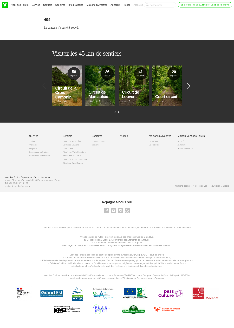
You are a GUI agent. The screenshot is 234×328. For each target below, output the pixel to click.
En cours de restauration (39, 155)
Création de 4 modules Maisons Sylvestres (85, 257)
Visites (124, 136)
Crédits (226, 186)
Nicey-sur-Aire (124, 245)
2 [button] (118, 112)
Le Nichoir (153, 141)
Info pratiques (75, 4)
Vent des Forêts (19, 4)
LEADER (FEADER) (139, 255)
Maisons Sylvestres (96, 4)
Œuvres (36, 4)
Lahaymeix (112, 245)
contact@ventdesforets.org (17, 186)
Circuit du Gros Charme (73, 163)
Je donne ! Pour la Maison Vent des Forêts (205, 5)
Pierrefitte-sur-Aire (141, 245)
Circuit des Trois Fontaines (74, 152)
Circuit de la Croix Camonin (75, 159)
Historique (181, 145)
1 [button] (115, 112)
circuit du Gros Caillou (72, 155)
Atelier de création (185, 148)
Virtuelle (33, 145)
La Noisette (154, 145)
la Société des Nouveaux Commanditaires (171, 227)
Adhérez (115, 4)
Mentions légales (182, 186)
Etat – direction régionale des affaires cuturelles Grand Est (126, 237)
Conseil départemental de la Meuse (133, 240)
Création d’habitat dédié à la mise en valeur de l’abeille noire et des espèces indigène (90, 263)
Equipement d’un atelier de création (144, 266)
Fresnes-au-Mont (97, 245)
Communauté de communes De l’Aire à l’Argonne (119, 242)
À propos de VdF (200, 186)
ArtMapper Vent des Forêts (108, 260)
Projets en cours (98, 141)
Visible (32, 141)
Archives (138, 4)
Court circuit (68, 148)
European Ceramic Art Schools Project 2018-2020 (165, 275)
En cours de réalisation (39, 152)
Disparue (33, 148)
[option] (67, 86)
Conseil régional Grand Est (99, 240)
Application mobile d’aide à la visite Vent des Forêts (96, 266)
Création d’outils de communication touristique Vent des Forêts (139, 257)
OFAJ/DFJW (129, 275)
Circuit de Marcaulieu (72, 141)
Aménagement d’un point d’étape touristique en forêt (159, 263)
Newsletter (215, 186)
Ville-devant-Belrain (162, 245)
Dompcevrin (82, 245)
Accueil (180, 141)
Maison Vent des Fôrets (191, 136)
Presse (126, 4)
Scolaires (60, 4)
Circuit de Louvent (71, 145)
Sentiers (47, 4)
